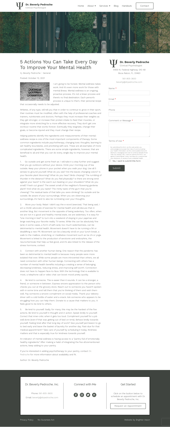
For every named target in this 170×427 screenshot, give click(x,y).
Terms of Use (116, 141)
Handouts (127, 6)
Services (103, 6)
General (47, 73)
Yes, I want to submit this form (127, 161)
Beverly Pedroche (31, 73)
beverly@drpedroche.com (129, 82)
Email (112, 99)
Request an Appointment (128, 406)
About (90, 6)
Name (113, 88)
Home (81, 6)
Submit (117, 168)
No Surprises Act (46, 420)
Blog (116, 6)
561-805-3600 (129, 78)
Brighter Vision (143, 420)
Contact (144, 6)
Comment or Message (121, 120)
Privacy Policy (26, 420)
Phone (112, 110)
